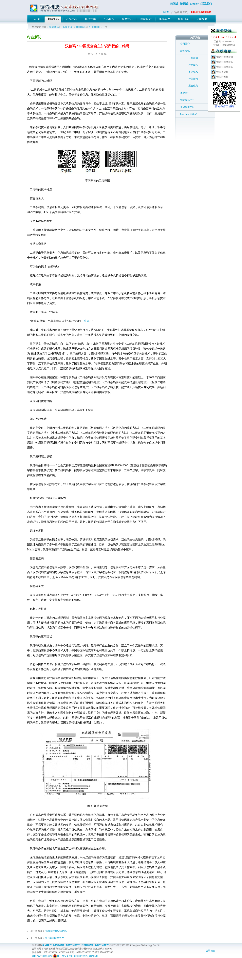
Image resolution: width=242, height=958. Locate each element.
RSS (166, 12)
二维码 (85, 321)
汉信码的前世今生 (54, 938)
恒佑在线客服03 (222, 66)
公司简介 (185, 43)
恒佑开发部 (219, 76)
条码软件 (185, 92)
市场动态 (193, 71)
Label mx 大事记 (188, 114)
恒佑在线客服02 (222, 62)
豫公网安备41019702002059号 (70, 956)
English (194, 3)
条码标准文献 (187, 107)
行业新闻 (94, 27)
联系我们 (206, 3)
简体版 (174, 3)
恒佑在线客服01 (222, 57)
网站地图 (93, 956)
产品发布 (193, 65)
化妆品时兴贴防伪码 (56, 931)
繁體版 (184, 3)
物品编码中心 (187, 100)
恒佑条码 (54, 27)
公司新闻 (193, 58)
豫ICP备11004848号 (42, 956)
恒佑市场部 (219, 71)
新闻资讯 (67, 27)
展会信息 (193, 85)
